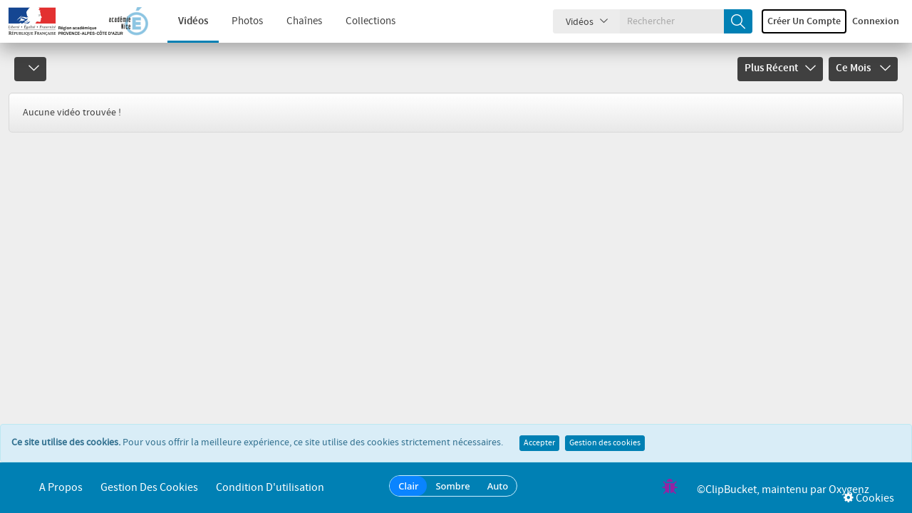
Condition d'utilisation (270, 487)
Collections (360, 21)
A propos (61, 487)
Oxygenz (849, 489)
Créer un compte (804, 21)
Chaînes (293, 21)
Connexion (875, 21)
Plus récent (780, 68)
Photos (236, 21)
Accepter (539, 443)
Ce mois (863, 68)
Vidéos (182, 21)
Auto (498, 486)
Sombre (452, 486)
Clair (408, 486)
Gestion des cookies (605, 443)
